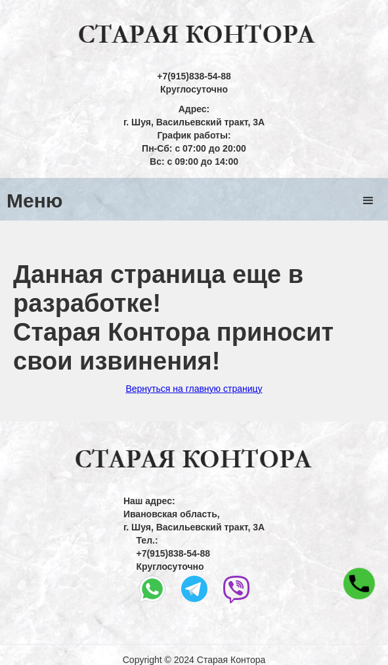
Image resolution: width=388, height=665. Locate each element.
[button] (368, 201)
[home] (194, 35)
